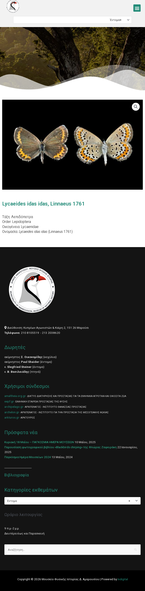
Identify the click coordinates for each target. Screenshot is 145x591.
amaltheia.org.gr (15, 396)
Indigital (123, 579)
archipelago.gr (13, 406)
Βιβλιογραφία (16, 475)
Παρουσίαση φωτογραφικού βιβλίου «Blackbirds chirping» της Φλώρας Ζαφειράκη (60, 447)
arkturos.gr (11, 417)
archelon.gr (11, 412)
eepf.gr (9, 401)
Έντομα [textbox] (115, 20)
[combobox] (72, 20)
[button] (137, 8)
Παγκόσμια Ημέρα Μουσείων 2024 (27, 457)
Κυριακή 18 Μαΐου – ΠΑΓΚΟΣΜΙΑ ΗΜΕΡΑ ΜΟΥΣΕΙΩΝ (39, 442)
